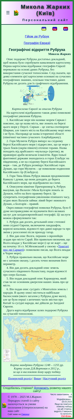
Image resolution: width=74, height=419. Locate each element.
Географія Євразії (37, 43)
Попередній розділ (20, 378)
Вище (37, 378)
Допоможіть (41, 388)
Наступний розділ (54, 378)
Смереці (25, 414)
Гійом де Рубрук (37, 36)
